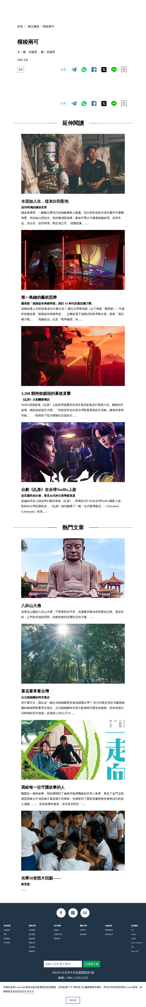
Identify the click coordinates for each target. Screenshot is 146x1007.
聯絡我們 (57, 938)
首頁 (20, 26)
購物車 (56, 930)
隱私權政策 (109, 930)
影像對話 (32, 951)
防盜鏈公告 (109, 934)
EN (21, 69)
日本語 (133, 938)
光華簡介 (83, 930)
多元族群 (32, 947)
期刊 (5, 934)
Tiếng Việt (134, 951)
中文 (99, 10)
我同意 (73, 1000)
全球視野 (32, 930)
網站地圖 (83, 934)
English (133, 934)
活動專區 (7, 938)
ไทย (132, 947)
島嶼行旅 (32, 943)
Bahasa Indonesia (136, 943)
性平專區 (7, 943)
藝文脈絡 (33, 26)
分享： (64, 69)
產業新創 (32, 938)
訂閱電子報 (58, 934)
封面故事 (7, 930)
